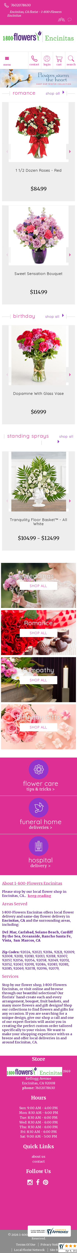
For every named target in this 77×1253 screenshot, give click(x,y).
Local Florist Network (29, 1250)
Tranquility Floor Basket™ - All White (38, 521)
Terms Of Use (25, 1244)
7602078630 (21, 5)
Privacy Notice (50, 1244)
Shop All (53, 93)
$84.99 (39, 189)
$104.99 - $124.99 (38, 538)
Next (70, 151)
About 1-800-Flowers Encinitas (32, 883)
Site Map (56, 1250)
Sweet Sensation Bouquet (39, 273)
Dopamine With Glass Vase (38, 393)
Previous (6, 151)
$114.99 (38, 292)
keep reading (39, 896)
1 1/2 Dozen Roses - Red (39, 170)
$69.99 (38, 412)
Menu (7, 64)
